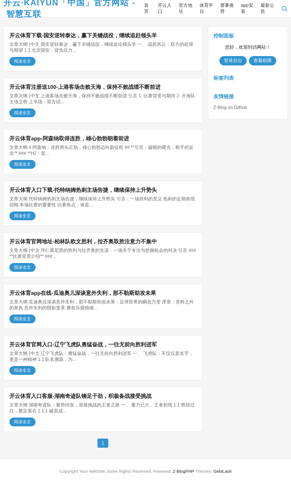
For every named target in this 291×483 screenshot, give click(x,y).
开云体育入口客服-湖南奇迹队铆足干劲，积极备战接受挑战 (80, 396)
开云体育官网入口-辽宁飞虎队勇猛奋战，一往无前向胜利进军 (83, 345)
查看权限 (262, 60)
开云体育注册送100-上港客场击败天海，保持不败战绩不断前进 (85, 87)
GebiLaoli (222, 471)
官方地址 (185, 8)
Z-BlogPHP (183, 471)
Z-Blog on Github (230, 107)
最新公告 (267, 8)
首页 (146, 8)
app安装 (247, 8)
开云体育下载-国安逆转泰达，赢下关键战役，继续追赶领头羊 (83, 35)
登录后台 (233, 60)
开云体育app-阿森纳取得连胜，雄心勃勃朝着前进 (69, 138)
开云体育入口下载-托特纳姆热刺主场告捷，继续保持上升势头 (83, 190)
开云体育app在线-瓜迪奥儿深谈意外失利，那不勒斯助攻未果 (82, 293)
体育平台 (206, 8)
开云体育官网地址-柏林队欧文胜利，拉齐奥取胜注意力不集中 (83, 241)
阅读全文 (22, 61)
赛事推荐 (227, 8)
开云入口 (164, 8)
